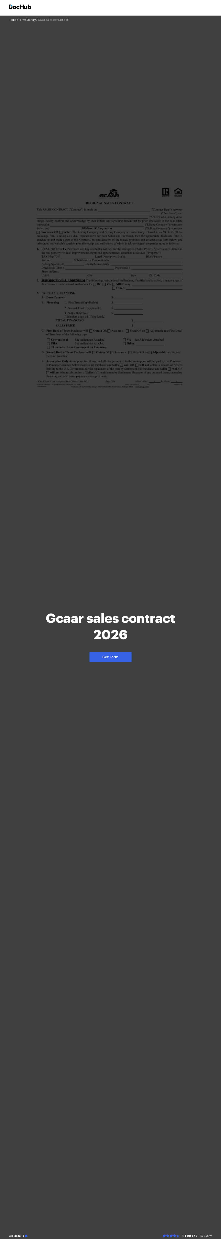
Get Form (110, 657)
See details (16, 1236)
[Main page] (20, 7)
